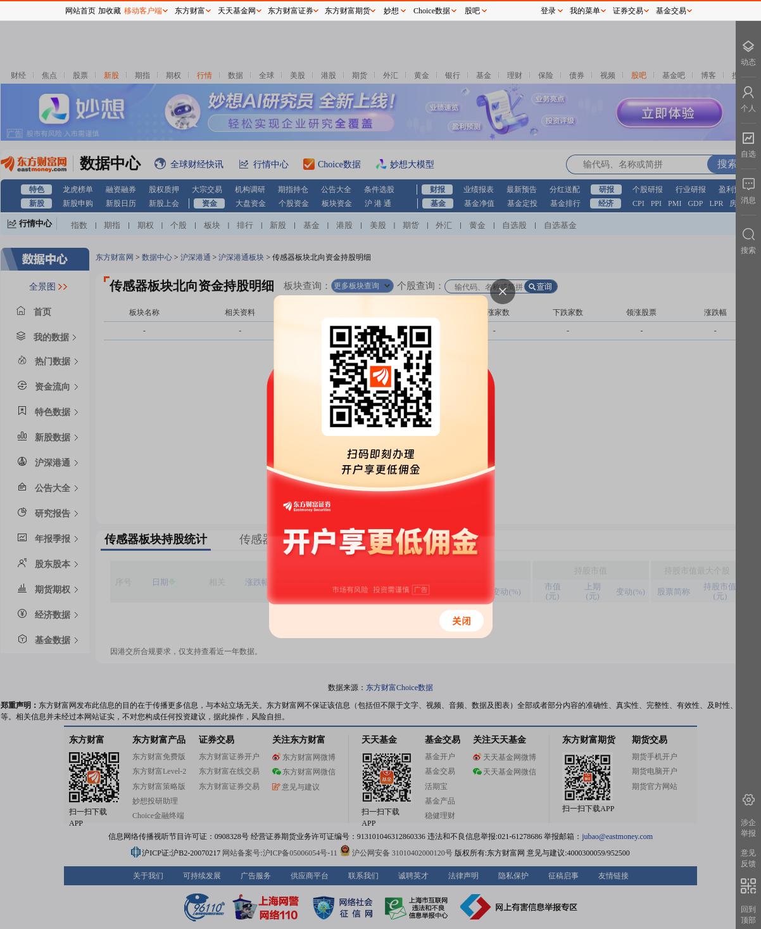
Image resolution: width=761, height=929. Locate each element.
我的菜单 (585, 10)
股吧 (472, 10)
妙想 (391, 10)
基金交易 (671, 10)
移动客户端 (143, 10)
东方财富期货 (347, 10)
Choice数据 (431, 10)
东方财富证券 (290, 10)
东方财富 (190, 10)
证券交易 (628, 10)
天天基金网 (237, 10)
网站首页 (80, 10)
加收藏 (109, 10)
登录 (548, 10)
